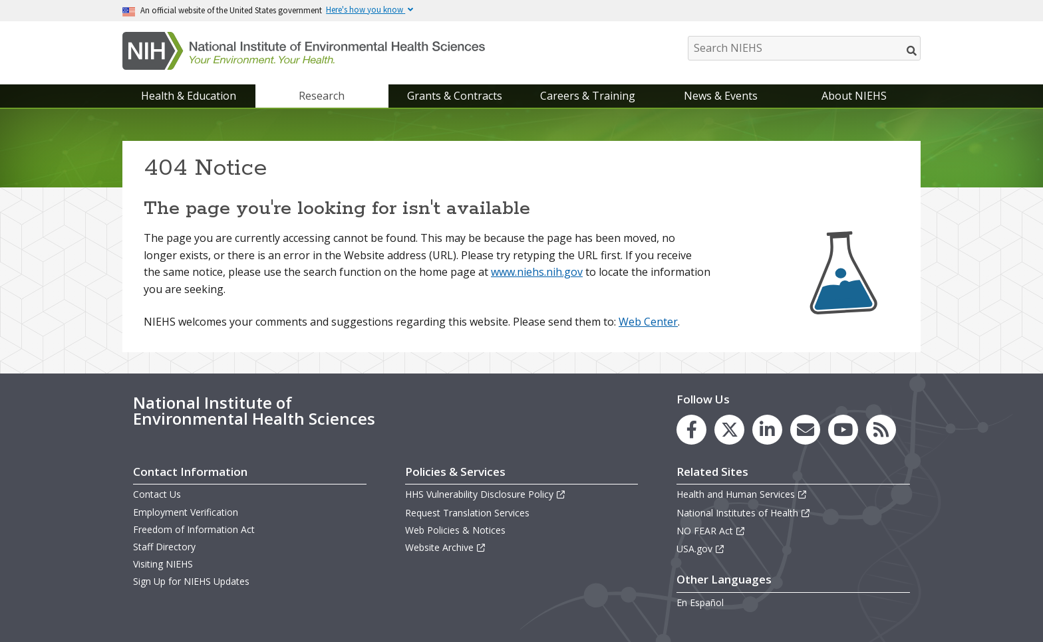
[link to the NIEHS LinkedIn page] (767, 430)
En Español (700, 602)
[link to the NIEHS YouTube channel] (843, 430)
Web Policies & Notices (455, 530)
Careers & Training (587, 95)
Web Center (648, 321)
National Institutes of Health (743, 512)
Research (322, 95)
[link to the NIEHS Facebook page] (691, 430)
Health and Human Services (742, 494)
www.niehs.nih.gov (537, 272)
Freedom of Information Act (194, 529)
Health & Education (188, 95)
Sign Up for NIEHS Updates (191, 581)
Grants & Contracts (454, 95)
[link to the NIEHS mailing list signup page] (805, 430)
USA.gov (700, 548)
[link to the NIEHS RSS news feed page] (881, 430)
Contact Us (157, 494)
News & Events (721, 95)
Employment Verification (185, 512)
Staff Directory (164, 546)
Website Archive (445, 547)
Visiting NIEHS (163, 564)
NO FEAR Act (711, 530)
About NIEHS (854, 95)
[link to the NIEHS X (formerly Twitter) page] (729, 430)
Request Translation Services (467, 512)
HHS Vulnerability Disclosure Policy (485, 494)
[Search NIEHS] (804, 48)
